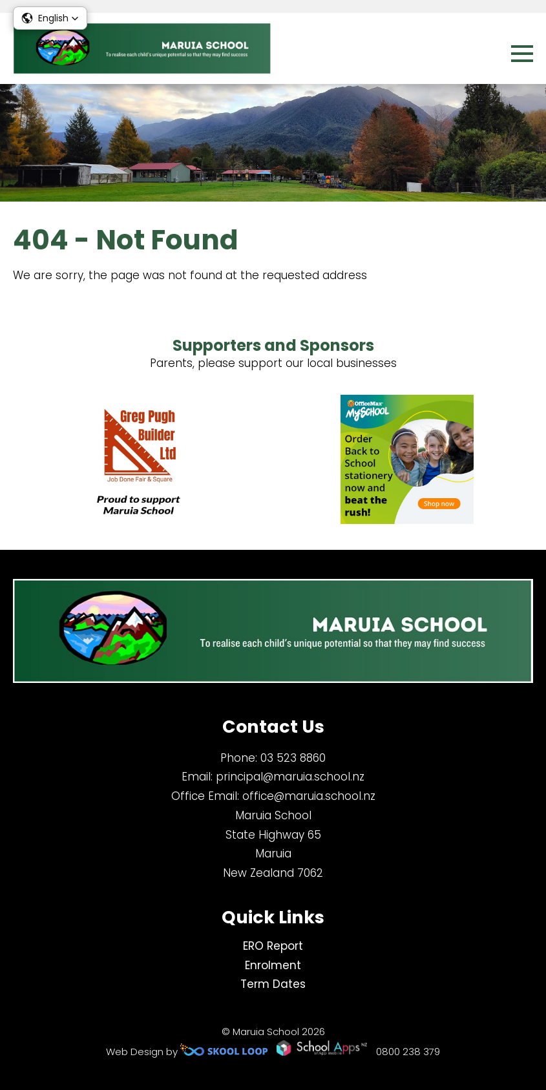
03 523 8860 (293, 758)
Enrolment (273, 965)
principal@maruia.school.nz (290, 776)
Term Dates (273, 984)
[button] (50, 18)
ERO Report (273, 946)
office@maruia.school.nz (308, 796)
